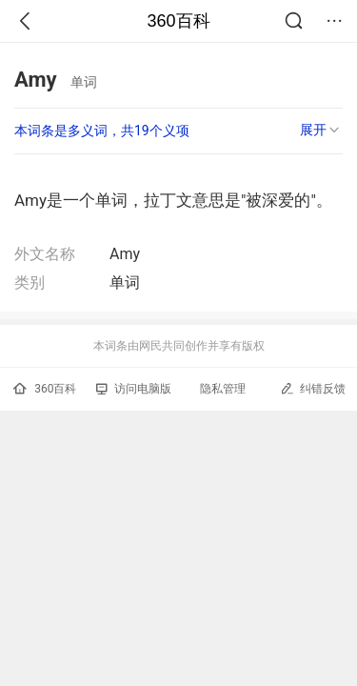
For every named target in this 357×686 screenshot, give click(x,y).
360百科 (178, 20)
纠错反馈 (313, 388)
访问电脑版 (133, 388)
